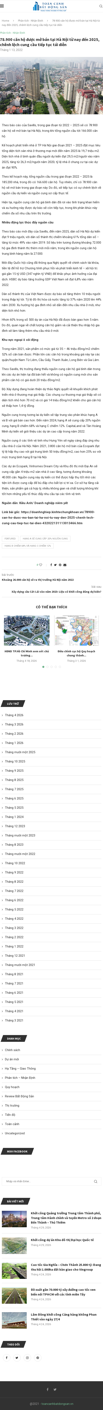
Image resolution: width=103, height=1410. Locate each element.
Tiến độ (10, 1115)
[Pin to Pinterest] (60, 565)
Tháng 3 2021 (14, 1020)
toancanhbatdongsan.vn (57, 1403)
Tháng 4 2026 (14, 715)
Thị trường (12, 1105)
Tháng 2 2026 (14, 734)
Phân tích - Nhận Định (30, 20)
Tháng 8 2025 (14, 780)
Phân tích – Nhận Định (20, 1078)
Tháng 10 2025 (15, 761)
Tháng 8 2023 (14, 845)
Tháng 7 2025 (14, 789)
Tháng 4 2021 (14, 1011)
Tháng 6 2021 (14, 993)
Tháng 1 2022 (14, 946)
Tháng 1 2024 (14, 817)
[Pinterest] (37, 1358)
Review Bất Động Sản (19, 1096)
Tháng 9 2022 (14, 872)
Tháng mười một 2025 (20, 752)
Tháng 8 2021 (14, 974)
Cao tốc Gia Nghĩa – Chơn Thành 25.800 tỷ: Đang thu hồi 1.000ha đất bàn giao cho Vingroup (66, 1267)
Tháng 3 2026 (14, 724)
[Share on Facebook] (51, 565)
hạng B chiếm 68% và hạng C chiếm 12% (28, 546)
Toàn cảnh (12, 1124)
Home (5, 20)
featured (10, 538)
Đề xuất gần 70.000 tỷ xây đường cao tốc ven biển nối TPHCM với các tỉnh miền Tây (63, 1291)
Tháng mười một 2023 (20, 835)
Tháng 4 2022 (14, 919)
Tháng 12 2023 (15, 826)
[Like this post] (43, 565)
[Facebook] (7, 1358)
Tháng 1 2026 (14, 743)
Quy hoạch (12, 1087)
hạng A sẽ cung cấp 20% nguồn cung (45, 538)
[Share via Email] (64, 565)
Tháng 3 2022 (14, 928)
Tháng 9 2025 (14, 771)
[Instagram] (28, 1358)
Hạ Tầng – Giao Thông (20, 1068)
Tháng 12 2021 (15, 956)
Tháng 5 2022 (14, 909)
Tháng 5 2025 (14, 808)
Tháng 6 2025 (14, 798)
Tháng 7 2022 (14, 891)
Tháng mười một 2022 (20, 854)
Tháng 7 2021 (14, 983)
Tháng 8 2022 (14, 882)
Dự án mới (12, 1059)
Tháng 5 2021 (14, 1002)
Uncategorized (15, 1133)
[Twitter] (17, 1358)
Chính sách (12, 1050)
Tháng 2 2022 (14, 937)
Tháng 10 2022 (15, 863)
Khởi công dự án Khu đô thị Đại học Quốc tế (62, 1240)
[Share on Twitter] (55, 565)
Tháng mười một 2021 (20, 965)
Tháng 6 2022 (14, 900)
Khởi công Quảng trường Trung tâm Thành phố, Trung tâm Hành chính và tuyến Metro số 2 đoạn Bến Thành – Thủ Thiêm (66, 1217)
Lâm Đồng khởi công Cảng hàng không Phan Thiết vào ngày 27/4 (64, 1316)
